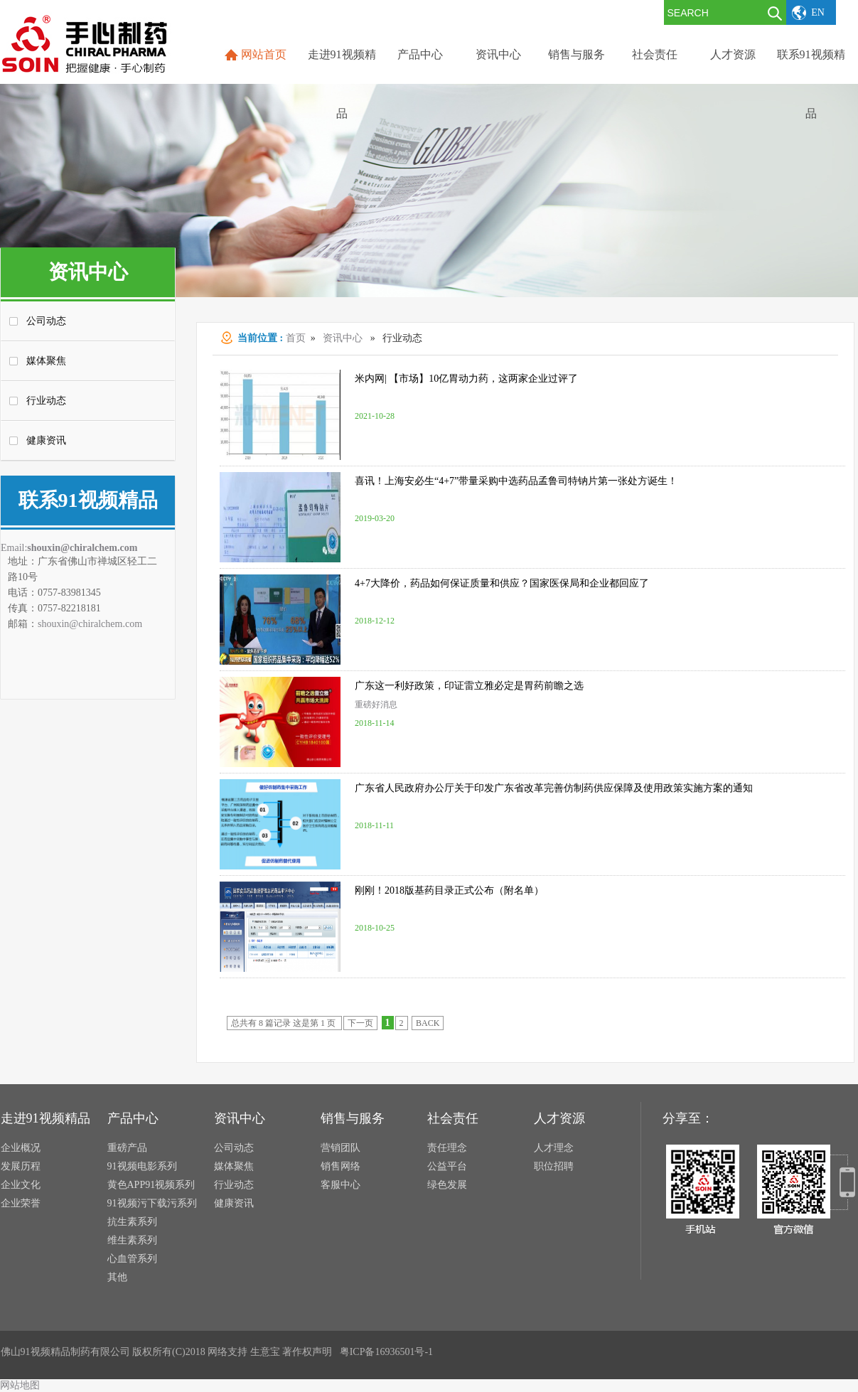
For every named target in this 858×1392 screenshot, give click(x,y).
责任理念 (447, 1147)
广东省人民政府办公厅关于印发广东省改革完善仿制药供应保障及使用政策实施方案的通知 (554, 788)
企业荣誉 (21, 1203)
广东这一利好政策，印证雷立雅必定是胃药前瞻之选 (469, 685)
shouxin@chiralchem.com (82, 547)
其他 (117, 1277)
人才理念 (554, 1147)
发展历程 (21, 1166)
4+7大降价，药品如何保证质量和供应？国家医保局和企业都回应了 (502, 583)
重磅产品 (127, 1147)
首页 (296, 338)
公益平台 (447, 1166)
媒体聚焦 (46, 360)
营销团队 (340, 1147)
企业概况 (21, 1147)
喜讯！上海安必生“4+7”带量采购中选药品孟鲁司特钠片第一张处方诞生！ (516, 481)
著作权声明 (307, 1352)
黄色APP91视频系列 (151, 1184)
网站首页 (263, 54)
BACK (427, 1023)
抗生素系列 (132, 1221)
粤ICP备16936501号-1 (386, 1352)
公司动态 (46, 321)
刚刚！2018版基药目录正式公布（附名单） (449, 890)
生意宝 (265, 1352)
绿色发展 (447, 1184)
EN (818, 12)
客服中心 (340, 1184)
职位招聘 (554, 1166)
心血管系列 (132, 1258)
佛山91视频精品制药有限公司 (65, 1352)
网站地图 (20, 1385)
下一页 (360, 1023)
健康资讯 (46, 440)
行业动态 (46, 400)
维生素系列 (132, 1240)
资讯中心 (343, 338)
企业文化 (21, 1184)
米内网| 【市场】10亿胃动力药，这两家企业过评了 (466, 378)
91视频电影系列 (142, 1166)
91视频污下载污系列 (152, 1203)
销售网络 (340, 1166)
